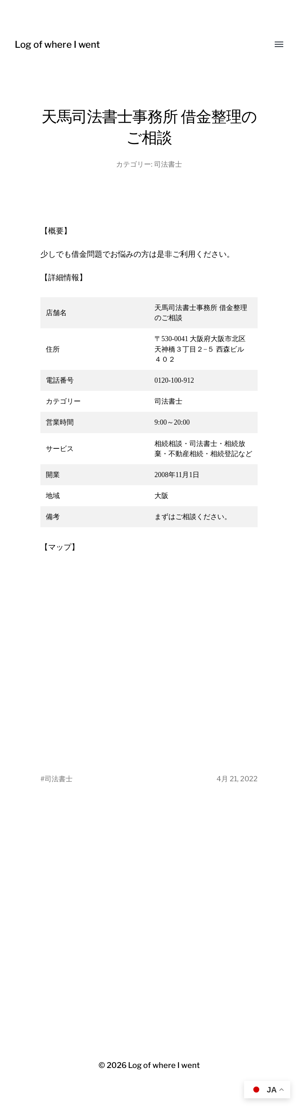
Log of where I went (57, 44)
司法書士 (168, 164)
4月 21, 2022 (237, 779)
